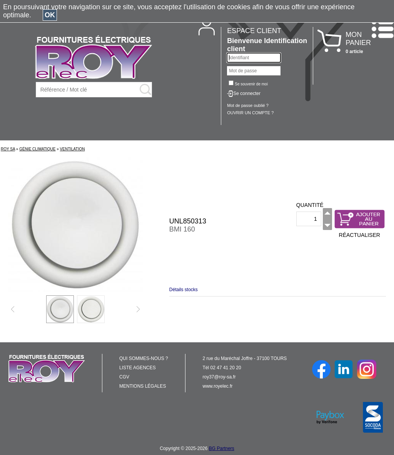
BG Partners (221, 448)
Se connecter (246, 93)
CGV (124, 377)
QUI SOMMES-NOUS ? (143, 358)
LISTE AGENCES (137, 367)
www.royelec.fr (218, 386)
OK (50, 15)
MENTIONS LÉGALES (142, 386)
